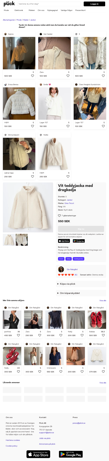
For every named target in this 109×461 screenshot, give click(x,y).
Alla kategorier (9, 20)
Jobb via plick (44, 438)
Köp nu (81, 229)
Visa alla (102, 300)
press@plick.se (79, 423)
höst (61, 259)
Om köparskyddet (70, 293)
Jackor (33, 20)
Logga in (94, 4)
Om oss (41, 10)
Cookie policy (11, 446)
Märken (32, 10)
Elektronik (19, 10)
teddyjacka (78, 259)
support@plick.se (46, 432)
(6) (76, 275)
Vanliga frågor (66, 10)
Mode (6, 10)
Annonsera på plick (47, 444)
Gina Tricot (69, 203)
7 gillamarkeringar (69, 215)
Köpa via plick (67, 283)
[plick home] (9, 4)
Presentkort (80, 10)
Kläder (26, 20)
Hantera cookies (13, 440)
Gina (68, 259)
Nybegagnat (52, 10)
